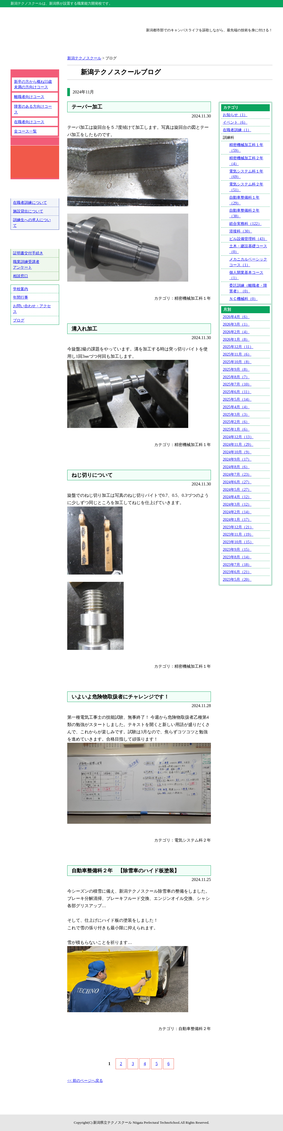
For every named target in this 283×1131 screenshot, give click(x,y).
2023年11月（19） (238, 534)
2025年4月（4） (236, 407)
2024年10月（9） (237, 452)
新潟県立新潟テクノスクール (71, 41)
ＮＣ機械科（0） (243, 298)
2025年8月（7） (236, 377)
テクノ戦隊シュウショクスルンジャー (35, 347)
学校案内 (20, 289)
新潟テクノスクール (89, 16)
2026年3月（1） (236, 324)
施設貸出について (28, 211)
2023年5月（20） (237, 579)
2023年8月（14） (237, 557)
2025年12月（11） (238, 347)
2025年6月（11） (237, 392)
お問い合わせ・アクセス (32, 309)
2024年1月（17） (237, 519)
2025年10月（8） (237, 362)
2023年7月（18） (237, 564)
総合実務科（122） (245, 223)
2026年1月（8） (236, 339)
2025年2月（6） (236, 422)
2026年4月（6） (236, 317)
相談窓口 (20, 276)
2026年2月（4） (236, 332)
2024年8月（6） (236, 467)
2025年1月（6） (236, 429)
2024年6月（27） (237, 482)
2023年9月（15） (237, 549)
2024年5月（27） (237, 489)
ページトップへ (250, 1112)
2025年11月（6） (237, 354)
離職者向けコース (29, 96)
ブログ (18, 320)
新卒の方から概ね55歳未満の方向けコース (33, 84)
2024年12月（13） (238, 437)
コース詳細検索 (30, 161)
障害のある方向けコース (33, 109)
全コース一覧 (25, 131)
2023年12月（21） (238, 527)
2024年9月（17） (237, 459)
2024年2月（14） (237, 512)
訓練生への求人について (32, 223)
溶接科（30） (240, 231)
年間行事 (20, 297)
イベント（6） (235, 122)
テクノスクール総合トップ (37, 16)
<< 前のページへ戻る (85, 1080)
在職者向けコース (29, 122)
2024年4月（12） (237, 497)
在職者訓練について (30, 202)
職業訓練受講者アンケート (26, 264)
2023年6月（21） (237, 572)
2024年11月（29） (238, 444)
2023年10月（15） (238, 542)
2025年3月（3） (236, 414)
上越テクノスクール (141, 16)
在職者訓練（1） (237, 130)
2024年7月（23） (237, 474)
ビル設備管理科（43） (248, 239)
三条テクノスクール (194, 16)
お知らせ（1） (235, 115)
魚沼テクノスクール (246, 16)
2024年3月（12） (237, 504)
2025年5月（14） (237, 399)
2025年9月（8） (236, 369)
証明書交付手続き (28, 253)
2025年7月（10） (237, 384)
